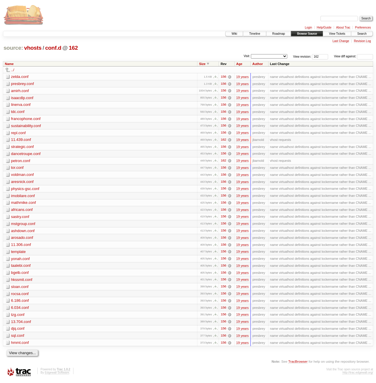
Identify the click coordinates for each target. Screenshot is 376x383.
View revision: (302, 56)
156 (223, 76)
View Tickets (337, 33)
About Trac (343, 27)
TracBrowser (298, 364)
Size (202, 64)
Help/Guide (324, 27)
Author (257, 64)
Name (9, 64)
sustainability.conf (26, 126)
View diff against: (353, 56)
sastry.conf (20, 218)
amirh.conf (20, 91)
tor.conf (17, 168)
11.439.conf (21, 140)
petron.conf (20, 161)
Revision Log (362, 41)
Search (362, 33)
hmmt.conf (20, 345)
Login (308, 27)
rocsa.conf (20, 295)
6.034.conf (20, 309)
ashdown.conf (23, 232)
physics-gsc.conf (25, 189)
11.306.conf (21, 246)
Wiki (234, 33)
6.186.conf (20, 302)
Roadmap (278, 33)
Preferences (363, 27)
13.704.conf (21, 324)
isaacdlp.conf (22, 98)
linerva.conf (21, 105)
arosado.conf (22, 239)
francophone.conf (26, 119)
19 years (242, 77)
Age (239, 64)
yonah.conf (20, 260)
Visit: (247, 56)
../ (12, 70)
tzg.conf (18, 316)
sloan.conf (19, 288)
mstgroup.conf (23, 225)
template (18, 253)
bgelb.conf (20, 274)
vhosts (32, 48)
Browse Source (307, 33)
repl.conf (18, 133)
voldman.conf (22, 175)
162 (73, 48)
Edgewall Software (57, 375)
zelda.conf (19, 76)
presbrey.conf (22, 83)
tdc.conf (18, 112)
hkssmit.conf (21, 281)
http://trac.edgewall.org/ (358, 375)
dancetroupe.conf (26, 154)
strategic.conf (22, 147)
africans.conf (22, 211)
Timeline (254, 33)
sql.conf (17, 338)
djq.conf (18, 331)
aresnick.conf (22, 182)
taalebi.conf (21, 267)
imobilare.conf (23, 196)
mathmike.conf (23, 204)
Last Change (341, 41)
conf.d (53, 48)
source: (13, 48)
